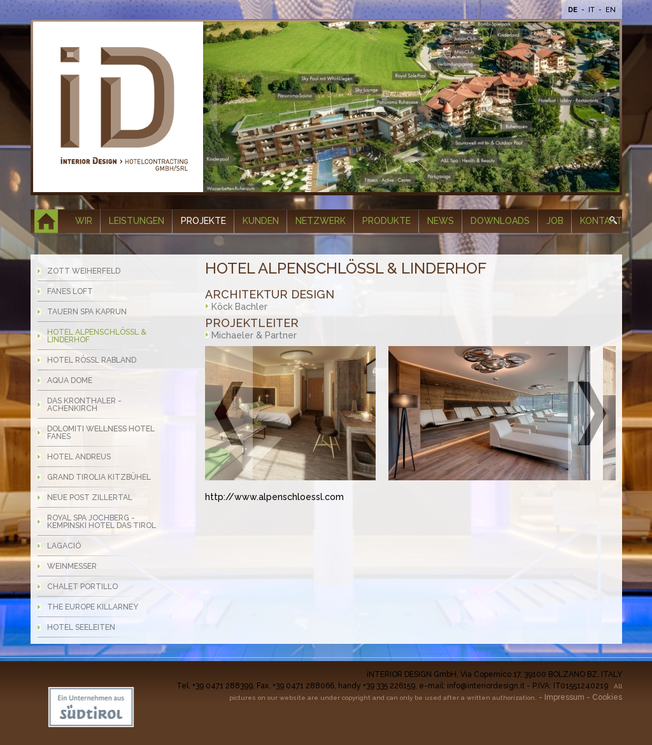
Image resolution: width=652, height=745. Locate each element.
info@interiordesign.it (486, 685)
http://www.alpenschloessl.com (274, 497)
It (592, 10)
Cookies (607, 697)
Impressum (564, 697)
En (611, 10)
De (573, 10)
